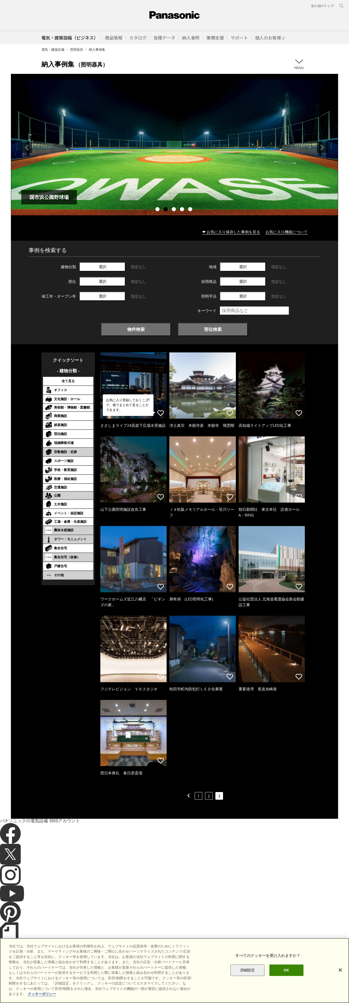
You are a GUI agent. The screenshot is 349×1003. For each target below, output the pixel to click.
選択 (102, 266)
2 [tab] (166, 210)
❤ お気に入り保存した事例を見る (231, 231)
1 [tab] (158, 210)
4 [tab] (182, 210)
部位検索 (213, 329)
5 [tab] (191, 210)
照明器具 (76, 49)
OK (286, 970)
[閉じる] (340, 970)
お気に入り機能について (287, 231)
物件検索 (136, 329)
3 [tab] (174, 210)
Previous (26, 147)
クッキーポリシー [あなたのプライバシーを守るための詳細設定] (42, 994)
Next (322, 147)
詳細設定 (247, 970)
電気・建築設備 (52, 49)
